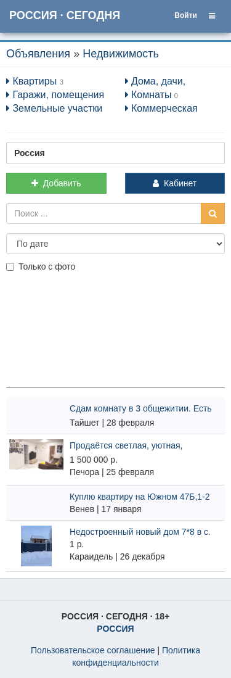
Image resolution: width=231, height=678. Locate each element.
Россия (29, 153)
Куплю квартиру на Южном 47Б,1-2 (140, 497)
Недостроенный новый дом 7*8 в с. (140, 532)
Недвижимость (121, 54)
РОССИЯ (115, 629)
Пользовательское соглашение (93, 650)
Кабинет (175, 183)
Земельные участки (54, 108)
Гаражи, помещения (55, 94)
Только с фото (40, 266)
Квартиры (31, 81)
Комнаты (148, 94)
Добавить (56, 183)
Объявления (38, 54)
